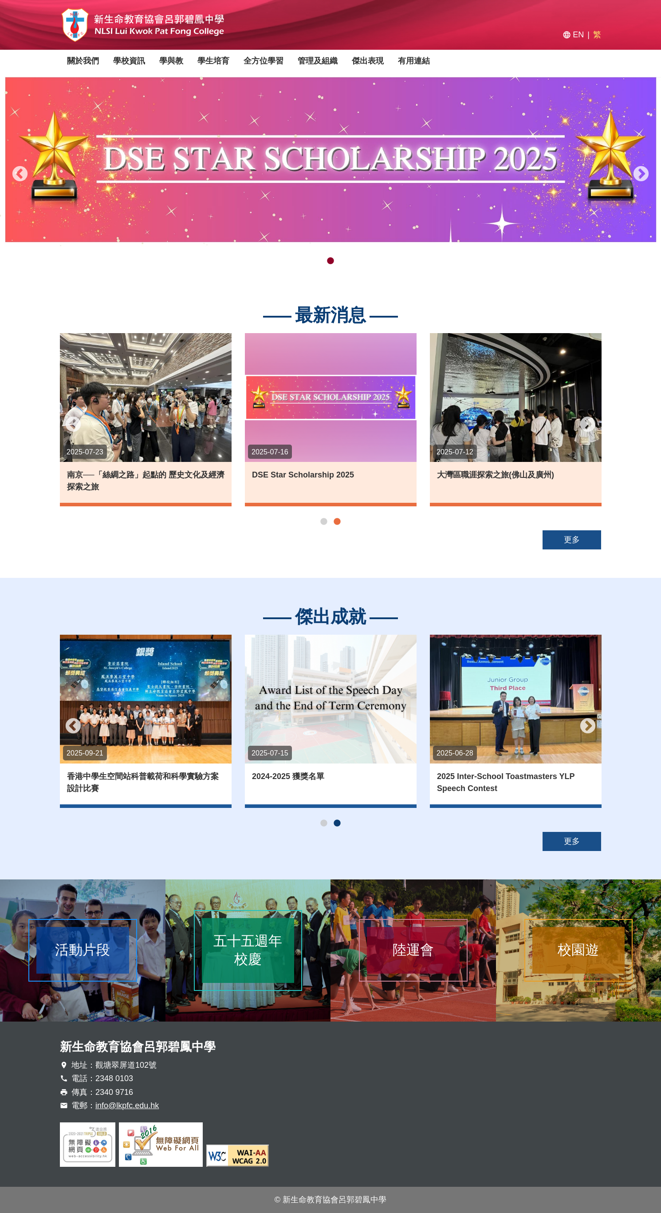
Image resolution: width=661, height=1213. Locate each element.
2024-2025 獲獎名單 (293, 776)
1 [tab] (317, 261)
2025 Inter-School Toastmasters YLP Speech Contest (511, 782)
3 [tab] (343, 261)
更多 (572, 539)
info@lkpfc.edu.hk (127, 1105)
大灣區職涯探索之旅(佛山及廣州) (500, 474)
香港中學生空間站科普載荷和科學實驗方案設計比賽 (148, 782)
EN (578, 34)
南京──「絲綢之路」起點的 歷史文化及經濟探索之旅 (150, 480)
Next (641, 174)
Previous (20, 174)
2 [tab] (330, 261)
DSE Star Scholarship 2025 (307, 474)
